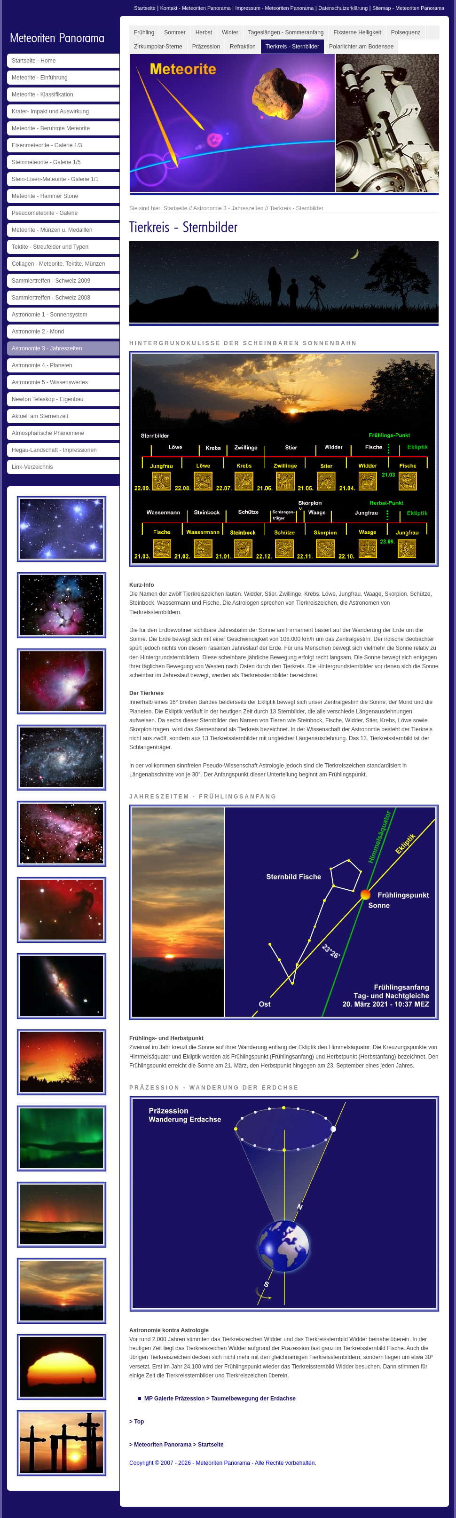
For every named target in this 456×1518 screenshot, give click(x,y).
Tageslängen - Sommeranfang (286, 32)
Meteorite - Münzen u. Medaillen (52, 230)
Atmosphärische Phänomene (48, 433)
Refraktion (243, 46)
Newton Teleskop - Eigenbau (48, 399)
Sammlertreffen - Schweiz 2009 (51, 280)
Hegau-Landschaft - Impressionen (54, 450)
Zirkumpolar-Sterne (158, 46)
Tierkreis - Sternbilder (292, 46)
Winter (230, 32)
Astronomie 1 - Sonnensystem (49, 314)
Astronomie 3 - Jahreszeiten (47, 348)
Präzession (206, 46)
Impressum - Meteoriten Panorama (275, 8)
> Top (136, 1421)
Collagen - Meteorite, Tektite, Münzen (58, 264)
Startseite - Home (33, 60)
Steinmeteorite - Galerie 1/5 (46, 162)
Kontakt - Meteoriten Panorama (195, 8)
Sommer (174, 32)
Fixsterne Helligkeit (357, 32)
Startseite (145, 8)
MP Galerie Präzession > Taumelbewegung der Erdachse (220, 1398)
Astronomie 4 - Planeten (42, 365)
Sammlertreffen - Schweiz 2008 (51, 297)
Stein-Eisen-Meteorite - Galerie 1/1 (55, 179)
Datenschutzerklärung (343, 8)
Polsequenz (406, 32)
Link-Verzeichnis (32, 467)
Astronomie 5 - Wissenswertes (50, 382)
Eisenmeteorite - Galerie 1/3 (47, 145)
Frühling (144, 32)
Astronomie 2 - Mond (38, 331)
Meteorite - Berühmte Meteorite (51, 128)
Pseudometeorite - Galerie (45, 213)
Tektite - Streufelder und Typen (50, 247)
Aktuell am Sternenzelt (40, 416)
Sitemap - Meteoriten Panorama (408, 8)
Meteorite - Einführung (40, 77)
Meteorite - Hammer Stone (45, 196)
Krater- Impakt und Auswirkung (50, 111)
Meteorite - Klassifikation (42, 94)
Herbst (204, 32)
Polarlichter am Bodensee (361, 46)
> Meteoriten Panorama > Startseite (176, 1444)
